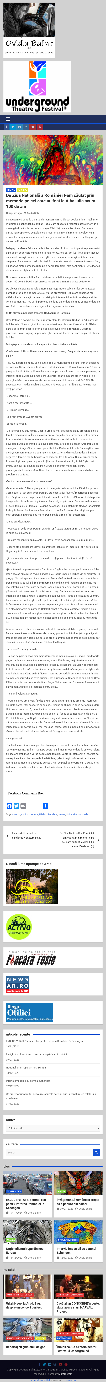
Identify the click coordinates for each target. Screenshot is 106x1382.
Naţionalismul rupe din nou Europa (26, 1067)
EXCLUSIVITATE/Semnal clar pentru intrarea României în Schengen (44, 1041)
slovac (62, 814)
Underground (64, 1338)
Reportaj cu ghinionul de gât (25, 1347)
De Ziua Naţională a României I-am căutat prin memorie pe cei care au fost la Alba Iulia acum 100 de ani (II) (77, 840)
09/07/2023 (65, 1208)
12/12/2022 (65, 1257)
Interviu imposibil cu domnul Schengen (28, 1080)
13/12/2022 (14, 1257)
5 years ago (14, 213)
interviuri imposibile (68, 1240)
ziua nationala (80, 814)
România (52, 814)
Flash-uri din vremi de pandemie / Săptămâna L (26, 835)
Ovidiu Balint (32, 213)
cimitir (24, 814)
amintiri (16, 814)
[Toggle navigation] (8, 119)
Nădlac (43, 814)
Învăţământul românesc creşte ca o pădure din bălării (36, 1054)
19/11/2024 (14, 1212)
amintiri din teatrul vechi (20, 1295)
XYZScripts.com (69, 1380)
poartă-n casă (14, 1191)
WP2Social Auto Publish (40, 1380)
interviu (11, 190)
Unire (69, 814)
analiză (61, 1191)
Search (96, 1152)
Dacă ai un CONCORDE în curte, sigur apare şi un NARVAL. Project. (78, 1307)
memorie (33, 814)
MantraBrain (65, 1373)
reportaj (22, 190)
